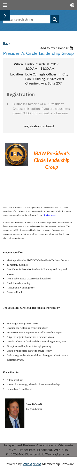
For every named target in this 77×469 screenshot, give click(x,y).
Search (55, 19)
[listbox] (57, 48)
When (18, 64)
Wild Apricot (32, 464)
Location (16, 74)
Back (6, 43)
